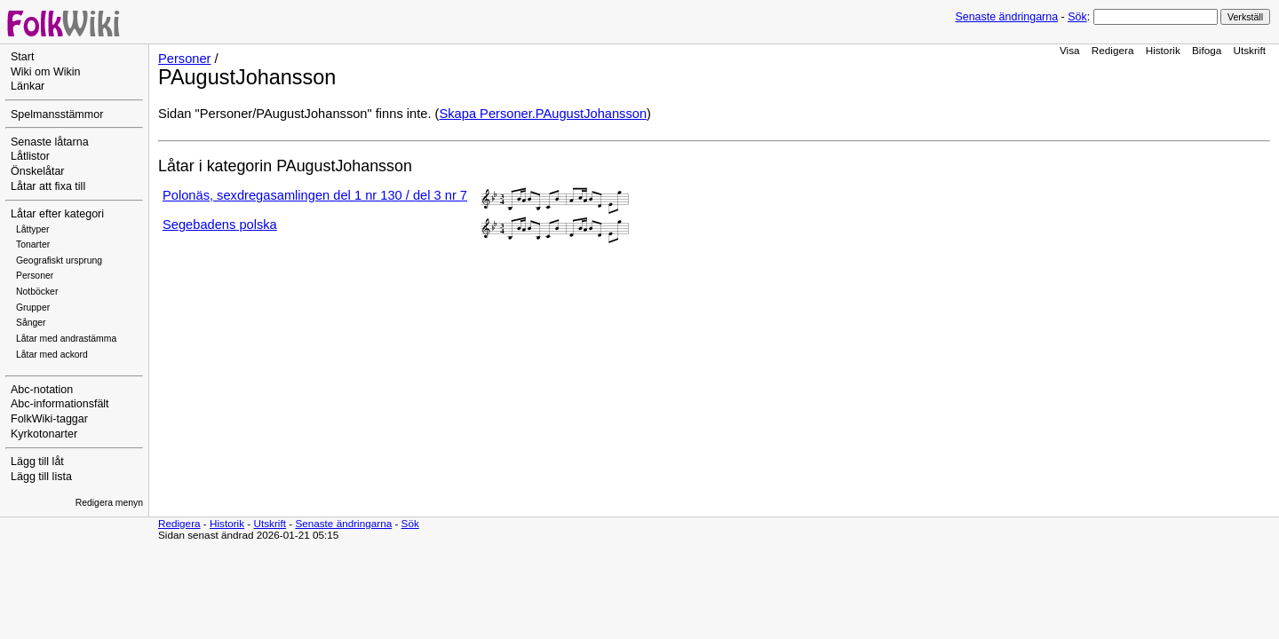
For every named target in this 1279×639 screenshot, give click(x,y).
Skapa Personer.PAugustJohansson (543, 113)
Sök (1077, 17)
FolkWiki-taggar (49, 419)
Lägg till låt (37, 461)
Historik (1163, 50)
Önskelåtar (38, 171)
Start (22, 57)
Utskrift (1250, 50)
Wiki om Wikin (46, 72)
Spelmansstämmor (57, 114)
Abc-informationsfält (60, 404)
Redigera (1113, 50)
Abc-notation (42, 389)
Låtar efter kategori (57, 214)
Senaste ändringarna (1006, 17)
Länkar (27, 86)
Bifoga (1206, 50)
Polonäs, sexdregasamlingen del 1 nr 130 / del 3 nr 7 (315, 195)
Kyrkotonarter (44, 434)
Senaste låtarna (50, 142)
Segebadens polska (220, 224)
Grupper (33, 307)
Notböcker (37, 291)
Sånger (31, 322)
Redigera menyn (109, 503)
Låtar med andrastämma (66, 338)
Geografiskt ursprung (59, 260)
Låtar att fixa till (48, 186)
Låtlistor (30, 156)
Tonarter (33, 244)
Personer (34, 275)
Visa (1070, 50)
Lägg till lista (41, 476)
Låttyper (33, 229)
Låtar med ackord (52, 354)
